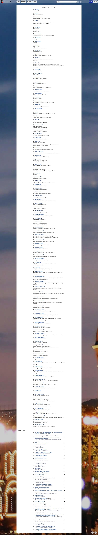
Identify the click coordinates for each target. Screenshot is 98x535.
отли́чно (39, 501)
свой (44, 484)
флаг (46, 504)
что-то (38, 461)
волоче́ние (37, 69)
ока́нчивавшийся (39, 394)
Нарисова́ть (37, 504)
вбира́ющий (38, 192)
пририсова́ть (38, 54)
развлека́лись (48, 432)
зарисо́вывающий (39, 337)
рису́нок (37, 9)
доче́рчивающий (39, 306)
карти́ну (42, 474)
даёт (49, 477)
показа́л (39, 484)
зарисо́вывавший (39, 333)
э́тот (43, 442)
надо (54, 508)
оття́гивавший (39, 419)
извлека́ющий (38, 366)
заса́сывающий (39, 130)
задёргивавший (39, 317)
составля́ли (57, 432)
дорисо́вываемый (39, 281)
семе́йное (37, 433)
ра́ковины (53, 515)
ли (41, 477)
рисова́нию (47, 481)
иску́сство (43, 436)
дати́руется (44, 498)
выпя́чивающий (39, 234)
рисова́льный (38, 108)
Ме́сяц (36, 449)
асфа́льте (48, 519)
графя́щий (37, 267)
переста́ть (55, 490)
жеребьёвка (38, 97)
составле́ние (38, 33)
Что (36, 465)
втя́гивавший (38, 218)
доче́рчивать (38, 93)
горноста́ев (37, 492)
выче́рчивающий (39, 258)
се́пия (36, 112)
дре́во (49, 433)
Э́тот (36, 498)
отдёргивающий (39, 412)
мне (47, 452)
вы (37, 468)
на (40, 455)
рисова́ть (60, 490)
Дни (36, 495)
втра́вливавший (39, 210)
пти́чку (50, 452)
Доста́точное (38, 477)
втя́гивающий (38, 222)
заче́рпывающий (39, 357)
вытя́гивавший (39, 243)
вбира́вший (38, 184)
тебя (37, 481)
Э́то (36, 471)
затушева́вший (39, 345)
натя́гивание (38, 147)
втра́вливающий (39, 214)
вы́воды (57, 436)
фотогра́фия (39, 471)
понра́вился (46, 487)
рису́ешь (40, 465)
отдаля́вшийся (39, 403)
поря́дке (48, 508)
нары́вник (37, 141)
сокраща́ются (40, 495)
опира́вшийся (38, 398)
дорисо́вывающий (40, 286)
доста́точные (52, 436)
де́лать (47, 436)
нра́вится (40, 442)
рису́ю (40, 446)
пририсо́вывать (39, 151)
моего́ (44, 471)
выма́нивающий (39, 231)
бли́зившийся (38, 177)
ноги (49, 509)
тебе (42, 487)
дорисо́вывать (38, 89)
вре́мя (42, 490)
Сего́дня (37, 432)
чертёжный (38, 41)
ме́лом (42, 519)
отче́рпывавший (39, 424)
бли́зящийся (38, 180)
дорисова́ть (38, 155)
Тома (36, 501)
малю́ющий (38, 390)
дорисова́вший (39, 292)
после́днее (38, 490)
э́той (36, 509)
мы (43, 432)
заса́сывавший (39, 341)
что (54, 432)
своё (61, 432)
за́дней (43, 509)
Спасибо (37, 452)
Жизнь (36, 436)
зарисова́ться (38, 101)
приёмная (37, 57)
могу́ (52, 490)
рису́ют (39, 519)
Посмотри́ (37, 455)
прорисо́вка (38, 159)
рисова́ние (37, 37)
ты (37, 465)
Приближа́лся (38, 458)
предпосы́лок (45, 438)
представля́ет (59, 513)
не (49, 490)
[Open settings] (95, 532)
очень (48, 504)
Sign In (90, 1)
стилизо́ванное (40, 515)
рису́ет (42, 461)
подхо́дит (40, 449)
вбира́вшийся (38, 188)
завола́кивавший (39, 313)
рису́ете (40, 468)
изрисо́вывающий (40, 379)
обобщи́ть (37, 63)
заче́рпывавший (39, 354)
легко (51, 504)
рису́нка (47, 471)
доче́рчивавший (39, 297)
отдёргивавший (39, 408)
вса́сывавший (38, 207)
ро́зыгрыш (37, 27)
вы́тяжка (37, 77)
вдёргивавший (39, 203)
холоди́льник (52, 526)
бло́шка (37, 119)
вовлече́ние (38, 50)
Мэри (50, 484)
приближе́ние (38, 17)
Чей (36, 487)
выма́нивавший (39, 227)
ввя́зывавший (38, 199)
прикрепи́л (39, 529)
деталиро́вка (38, 133)
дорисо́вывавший (39, 276)
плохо (37, 446)
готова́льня (38, 82)
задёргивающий (39, 322)
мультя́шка (38, 137)
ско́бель (37, 116)
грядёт (36, 85)
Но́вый (42, 458)
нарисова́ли (43, 452)
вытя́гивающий (39, 247)
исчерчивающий (39, 386)
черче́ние (37, 173)
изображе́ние (47, 515)
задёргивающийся (40, 326)
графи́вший (38, 262)
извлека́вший (38, 361)
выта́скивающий (39, 239)
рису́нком (40, 508)
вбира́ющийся (38, 195)
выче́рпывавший (39, 251)
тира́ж (36, 20)
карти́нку (42, 523)
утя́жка (36, 168)
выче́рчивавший (39, 254)
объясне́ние (45, 477)
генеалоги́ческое (43, 433)
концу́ (45, 449)
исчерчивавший (39, 383)
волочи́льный (38, 73)
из (59, 436)
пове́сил (39, 526)
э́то (39, 436)
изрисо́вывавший (39, 375)
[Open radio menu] (92, 532)
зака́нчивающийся (40, 330)
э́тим (37, 508)
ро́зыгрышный (39, 124)
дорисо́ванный (39, 271)
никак (48, 490)
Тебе (36, 442)
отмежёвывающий (40, 415)
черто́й (39, 509)
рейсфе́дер (37, 104)
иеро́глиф (42, 513)
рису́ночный (38, 164)
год (45, 458)
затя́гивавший (39, 350)
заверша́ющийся (39, 309)
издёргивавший (39, 370)
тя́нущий (37, 45)
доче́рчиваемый (39, 300)
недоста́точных (38, 438)
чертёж (37, 13)
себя (36, 515)
